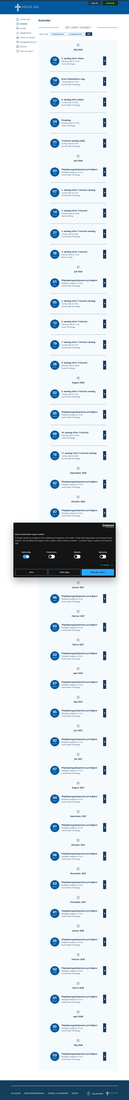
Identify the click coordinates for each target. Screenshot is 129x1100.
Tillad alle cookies (97, 572)
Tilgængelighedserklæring (34, 1093)
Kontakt (75, 1093)
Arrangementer (75, 34)
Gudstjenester (58, 34)
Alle (88, 34)
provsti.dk (110, 3)
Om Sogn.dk (15, 1093)
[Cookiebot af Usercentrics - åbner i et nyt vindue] (104, 526)
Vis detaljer (105, 565)
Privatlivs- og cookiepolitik (58, 1093)
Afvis (31, 572)
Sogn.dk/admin (97, 1093)
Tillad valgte (64, 572)
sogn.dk (94, 3)
